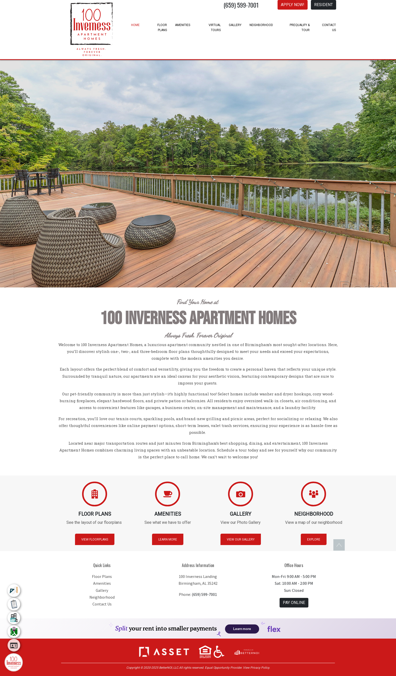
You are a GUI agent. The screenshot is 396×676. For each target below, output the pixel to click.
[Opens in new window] (246, 651)
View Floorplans (94, 539)
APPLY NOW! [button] (292, 4)
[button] (164, 651)
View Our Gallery (241, 539)
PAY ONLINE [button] (294, 602)
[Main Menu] (14, 662)
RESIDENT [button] (323, 4)
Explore (313, 539)
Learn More (167, 539)
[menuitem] (14, 590)
